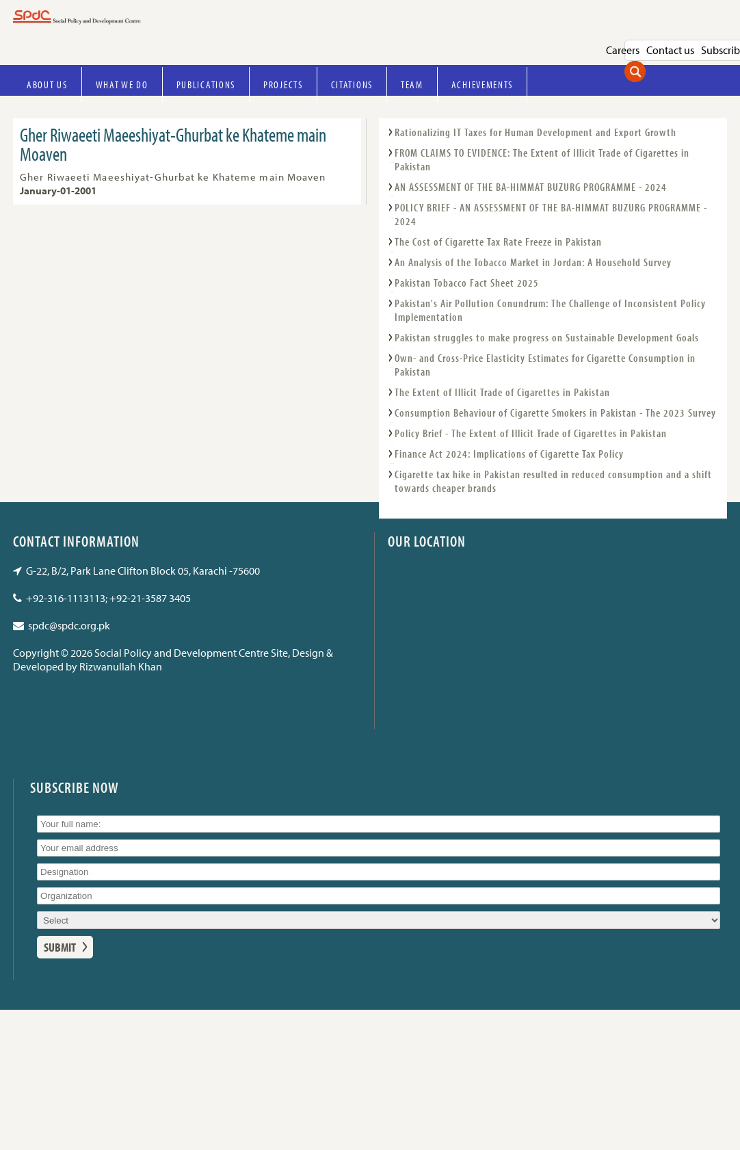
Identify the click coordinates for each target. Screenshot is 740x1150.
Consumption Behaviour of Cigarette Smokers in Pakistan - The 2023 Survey (555, 412)
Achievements (482, 84)
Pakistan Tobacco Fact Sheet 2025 (467, 282)
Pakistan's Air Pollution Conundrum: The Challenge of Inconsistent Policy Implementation (550, 310)
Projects (283, 84)
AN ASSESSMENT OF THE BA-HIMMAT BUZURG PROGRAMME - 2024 (531, 187)
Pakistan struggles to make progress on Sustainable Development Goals (547, 337)
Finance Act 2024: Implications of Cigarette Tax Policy (509, 453)
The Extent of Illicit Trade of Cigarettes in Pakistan (502, 392)
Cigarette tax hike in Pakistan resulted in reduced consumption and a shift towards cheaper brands (553, 481)
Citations (352, 84)
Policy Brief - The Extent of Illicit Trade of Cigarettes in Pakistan (531, 433)
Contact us (670, 50)
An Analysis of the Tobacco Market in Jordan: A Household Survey (533, 262)
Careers (622, 50)
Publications (205, 84)
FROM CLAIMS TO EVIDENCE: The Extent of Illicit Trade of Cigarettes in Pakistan (542, 159)
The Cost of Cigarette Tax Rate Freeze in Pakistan (498, 241)
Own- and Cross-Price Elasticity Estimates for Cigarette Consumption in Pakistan (545, 364)
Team (412, 84)
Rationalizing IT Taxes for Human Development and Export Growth (535, 132)
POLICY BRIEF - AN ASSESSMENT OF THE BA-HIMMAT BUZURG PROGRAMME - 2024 (551, 214)
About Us (47, 84)
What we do (122, 84)
